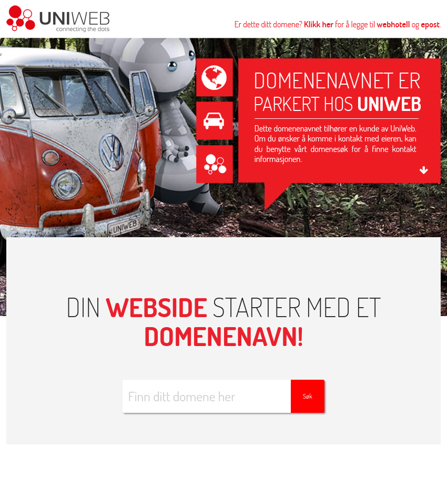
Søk (307, 396)
